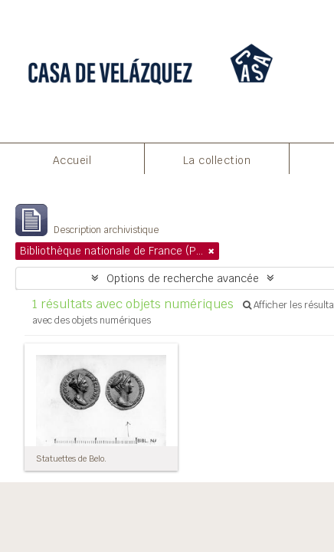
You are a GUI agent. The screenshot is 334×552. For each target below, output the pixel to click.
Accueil (72, 160)
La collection (217, 160)
